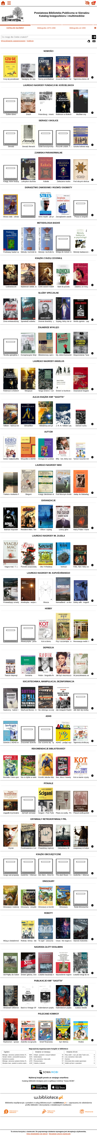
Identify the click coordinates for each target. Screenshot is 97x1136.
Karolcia (67, 1059)
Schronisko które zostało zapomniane (75, 1061)
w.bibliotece (59, 1103)
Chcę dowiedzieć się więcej (37, 1134)
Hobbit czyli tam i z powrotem (73, 1063)
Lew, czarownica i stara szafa (42, 1059)
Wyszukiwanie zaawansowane (13, 41)
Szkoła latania (38, 1057)
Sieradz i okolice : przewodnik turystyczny (14, 1057)
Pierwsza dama (38, 1061)
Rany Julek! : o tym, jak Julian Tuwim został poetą (79, 1055)
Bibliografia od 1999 (77, 28)
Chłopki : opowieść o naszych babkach (45, 1055)
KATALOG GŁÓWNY (15, 28)
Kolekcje (30, 41)
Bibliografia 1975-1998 (46, 28)
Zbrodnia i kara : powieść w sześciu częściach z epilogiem (18, 1063)
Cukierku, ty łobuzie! (39, 1063)
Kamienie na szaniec (8, 1059)
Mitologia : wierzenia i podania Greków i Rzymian (16, 1055)
